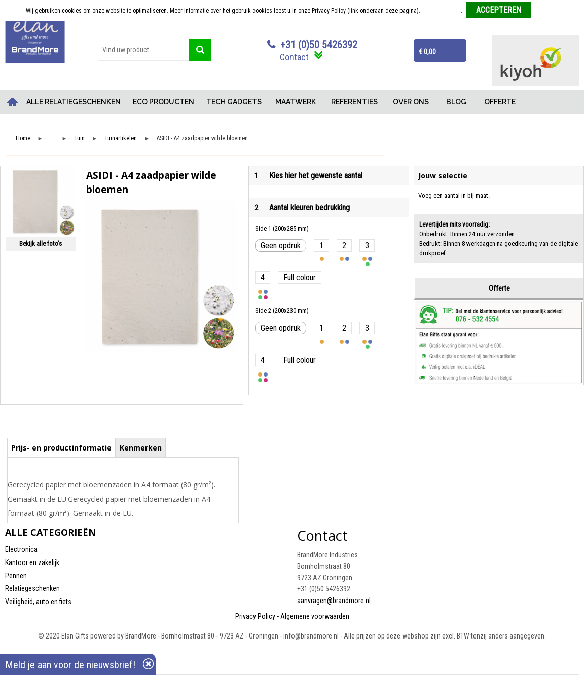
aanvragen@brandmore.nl (334, 600)
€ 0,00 (427, 52)
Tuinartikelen (120, 138)
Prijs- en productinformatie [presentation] (61, 448)
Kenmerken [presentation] (141, 448)
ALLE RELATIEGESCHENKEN (73, 102)
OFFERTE (500, 102)
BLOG (456, 102)
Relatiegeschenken (32, 588)
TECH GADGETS (234, 102)
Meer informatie (441, 10)
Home (12, 102)
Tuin (79, 138)
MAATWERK (295, 102)
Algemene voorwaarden (314, 616)
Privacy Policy (255, 616)
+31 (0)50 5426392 (318, 45)
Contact (294, 57)
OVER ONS (411, 102)
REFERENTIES (354, 102)
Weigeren (547, 10)
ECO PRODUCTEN (163, 102)
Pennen (16, 576)
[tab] (61, 447)
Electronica (21, 549)
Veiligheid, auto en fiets (38, 601)
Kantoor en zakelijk (32, 562)
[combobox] (143, 50)
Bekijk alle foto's (40, 243)
